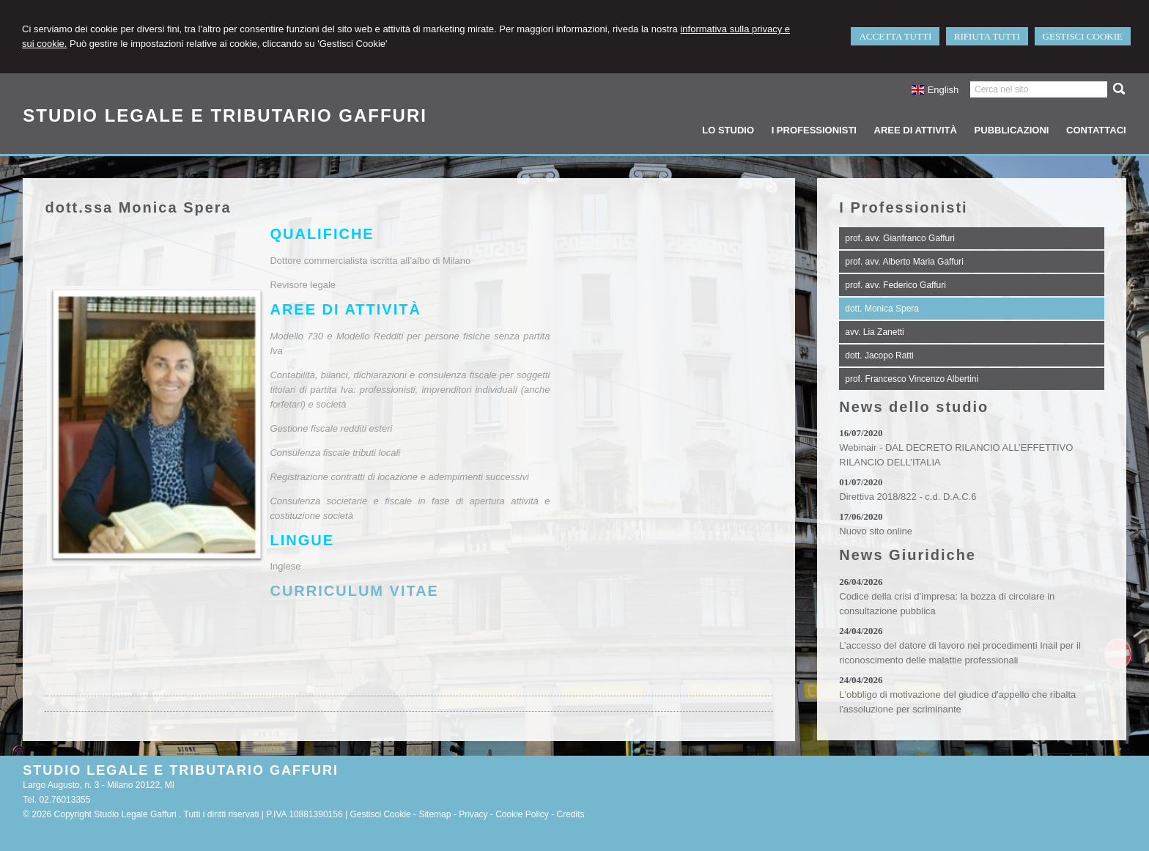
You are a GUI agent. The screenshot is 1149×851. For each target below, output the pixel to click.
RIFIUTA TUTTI (987, 36)
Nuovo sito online (875, 531)
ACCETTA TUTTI (895, 36)
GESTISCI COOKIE (1083, 36)
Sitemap (434, 814)
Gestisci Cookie (380, 814)
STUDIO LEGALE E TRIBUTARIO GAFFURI (225, 115)
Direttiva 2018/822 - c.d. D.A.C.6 (907, 496)
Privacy (473, 814)
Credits (571, 814)
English (934, 89)
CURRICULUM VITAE (354, 591)
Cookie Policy (522, 814)
